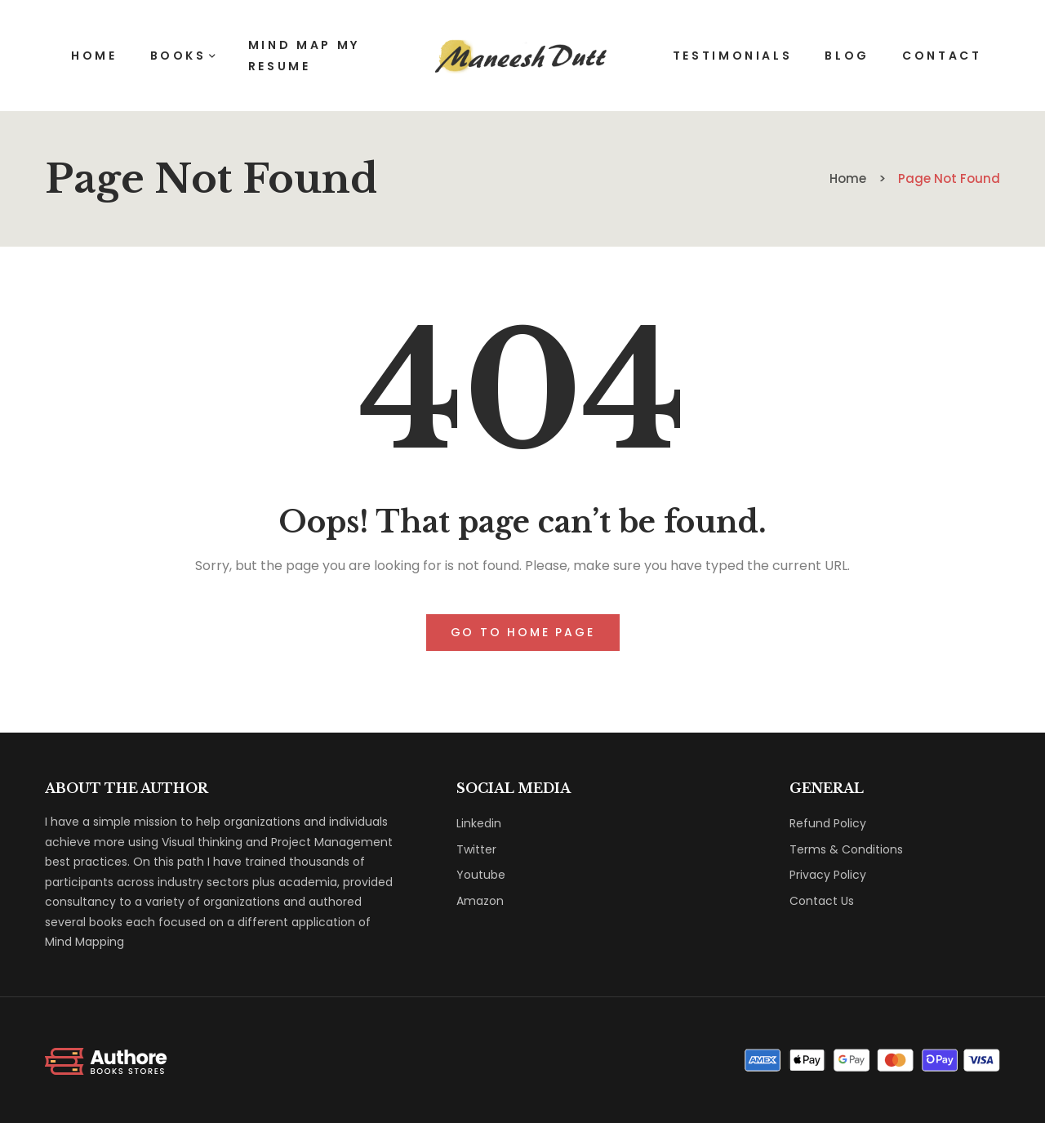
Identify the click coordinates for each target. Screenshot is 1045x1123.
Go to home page (523, 632)
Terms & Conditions (846, 849)
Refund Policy (827, 823)
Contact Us (821, 901)
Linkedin (478, 823)
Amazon (480, 901)
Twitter (476, 849)
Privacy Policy (827, 875)
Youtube (480, 875)
